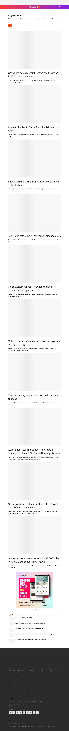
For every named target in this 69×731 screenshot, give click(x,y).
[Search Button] (59, 7)
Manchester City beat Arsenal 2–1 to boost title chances (30, 639)
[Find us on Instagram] (37, 712)
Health (28, 679)
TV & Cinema (47, 691)
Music (28, 687)
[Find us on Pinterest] (27, 712)
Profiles (45, 677)
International (30, 683)
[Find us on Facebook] (10, 712)
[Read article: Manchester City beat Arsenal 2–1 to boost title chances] (34, 372)
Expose (10, 691)
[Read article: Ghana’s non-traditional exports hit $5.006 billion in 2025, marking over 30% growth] (34, 535)
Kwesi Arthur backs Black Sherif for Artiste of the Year (30, 623)
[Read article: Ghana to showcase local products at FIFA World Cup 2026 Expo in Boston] (34, 481)
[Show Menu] (9, 7)
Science (45, 679)
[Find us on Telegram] (30, 712)
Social (45, 683)
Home (9, 11)
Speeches (46, 685)
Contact (15, 723)
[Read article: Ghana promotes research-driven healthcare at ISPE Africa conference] (34, 50)
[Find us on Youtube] (17, 712)
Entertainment (12, 687)
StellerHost (54, 726)
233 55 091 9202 (16, 704)
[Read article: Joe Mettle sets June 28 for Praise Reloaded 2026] (34, 213)
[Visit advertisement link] (34, 590)
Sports (45, 687)
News (28, 689)
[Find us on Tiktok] (34, 712)
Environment (12, 689)
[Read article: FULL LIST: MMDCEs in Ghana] (12, 619)
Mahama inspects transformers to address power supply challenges (34, 634)
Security (46, 681)
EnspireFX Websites (42, 726)
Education (11, 685)
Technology (46, 689)
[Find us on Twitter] (13, 712)
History (28, 681)
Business (11, 679)
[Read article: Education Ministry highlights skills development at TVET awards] (34, 158)
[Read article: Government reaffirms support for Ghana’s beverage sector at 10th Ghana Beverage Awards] (34, 427)
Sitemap (21, 723)
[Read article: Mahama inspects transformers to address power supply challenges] (34, 318)
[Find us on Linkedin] (20, 712)
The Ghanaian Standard (16, 726)
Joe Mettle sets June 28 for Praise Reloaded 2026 (34, 235)
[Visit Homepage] (34, 6)
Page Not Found (14, 11)
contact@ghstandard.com (18, 705)
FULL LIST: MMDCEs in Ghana (23, 617)
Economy (11, 683)
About (10, 723)
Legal (28, 685)
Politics (28, 693)
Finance (28, 677)
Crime (10, 681)
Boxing (10, 677)
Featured (11, 693)
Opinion (28, 691)
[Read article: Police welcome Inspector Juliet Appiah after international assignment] (34, 264)
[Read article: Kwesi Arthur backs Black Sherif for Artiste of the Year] (34, 104)
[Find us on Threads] (24, 712)
